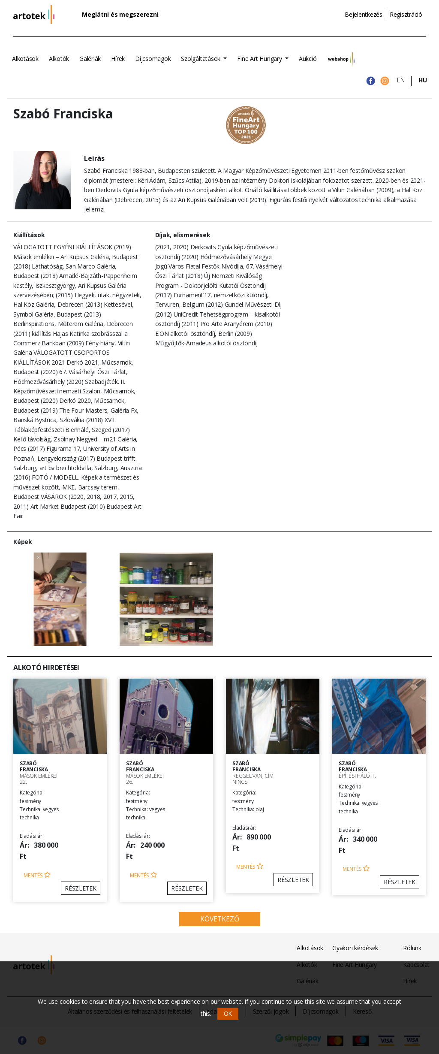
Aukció (308, 58)
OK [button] (228, 1013)
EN (401, 80)
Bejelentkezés (363, 14)
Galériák (90, 58)
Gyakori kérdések (355, 948)
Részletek (80, 888)
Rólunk (412, 948)
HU (422, 80)
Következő (219, 919)
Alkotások (25, 58)
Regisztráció (406, 14)
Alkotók (59, 58)
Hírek (118, 58)
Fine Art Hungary (260, 58)
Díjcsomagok (153, 58)
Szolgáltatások (201, 58)
